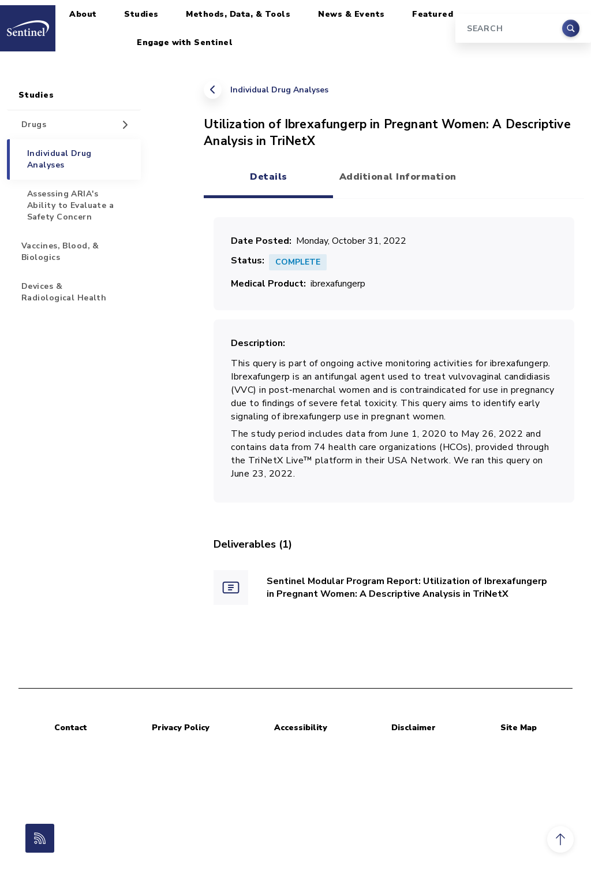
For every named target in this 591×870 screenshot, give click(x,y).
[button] (560, 839)
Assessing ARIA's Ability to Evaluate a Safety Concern (70, 205)
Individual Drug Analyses (279, 89)
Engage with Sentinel (185, 42)
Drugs (33, 124)
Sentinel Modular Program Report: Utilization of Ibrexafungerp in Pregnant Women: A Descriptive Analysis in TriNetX (407, 588)
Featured (432, 14)
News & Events (351, 14)
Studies (141, 14)
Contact (70, 727)
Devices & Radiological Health (63, 292)
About (83, 14)
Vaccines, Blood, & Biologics (60, 251)
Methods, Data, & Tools (238, 14)
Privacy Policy (181, 727)
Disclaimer (413, 727)
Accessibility (300, 727)
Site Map (518, 727)
